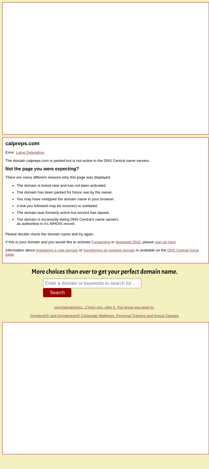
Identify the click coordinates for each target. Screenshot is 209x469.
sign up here (165, 242)
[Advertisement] (66, 68)
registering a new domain (57, 250)
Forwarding (100, 242)
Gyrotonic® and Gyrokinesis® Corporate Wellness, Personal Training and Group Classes (104, 316)
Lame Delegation (30, 152)
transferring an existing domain (109, 250)
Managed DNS (128, 242)
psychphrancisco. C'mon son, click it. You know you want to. (104, 307)
